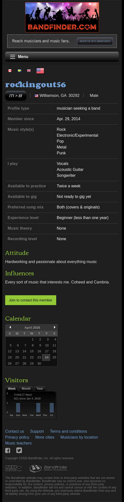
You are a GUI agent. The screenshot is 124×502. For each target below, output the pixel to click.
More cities (44, 437)
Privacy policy (17, 437)
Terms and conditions (68, 431)
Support (37, 431)
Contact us (14, 431)
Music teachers (18, 443)
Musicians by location (79, 437)
